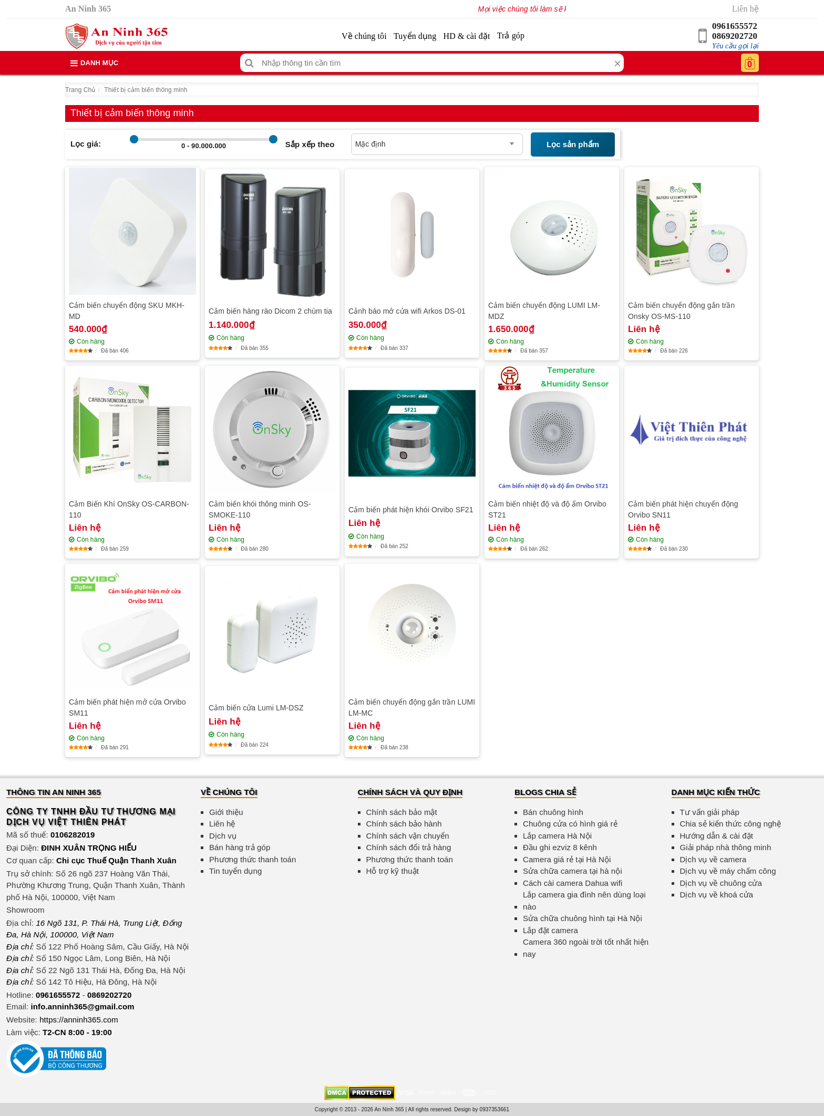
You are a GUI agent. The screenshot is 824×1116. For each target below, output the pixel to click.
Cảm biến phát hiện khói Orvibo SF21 (410, 509)
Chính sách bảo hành (404, 823)
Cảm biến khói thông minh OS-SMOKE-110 (260, 509)
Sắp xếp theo (310, 144)
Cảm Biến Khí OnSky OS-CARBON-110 (129, 509)
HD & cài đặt (467, 36)
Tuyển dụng (415, 36)
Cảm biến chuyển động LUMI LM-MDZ (544, 311)
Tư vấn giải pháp (709, 812)
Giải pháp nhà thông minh (725, 847)
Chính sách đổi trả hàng (408, 847)
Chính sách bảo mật (401, 812)
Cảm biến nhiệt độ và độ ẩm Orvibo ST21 (547, 509)
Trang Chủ (80, 90)
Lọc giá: (85, 143)
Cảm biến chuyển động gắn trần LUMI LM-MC (411, 707)
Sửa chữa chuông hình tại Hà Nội (582, 918)
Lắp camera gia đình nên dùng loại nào (584, 900)
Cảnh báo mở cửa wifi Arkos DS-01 (407, 311)
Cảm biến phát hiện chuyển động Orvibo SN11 (683, 509)
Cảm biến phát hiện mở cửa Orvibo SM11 (127, 707)
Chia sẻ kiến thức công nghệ (730, 823)
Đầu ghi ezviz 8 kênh (560, 847)
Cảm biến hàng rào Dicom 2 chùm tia (270, 311)
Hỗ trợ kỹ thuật (392, 870)
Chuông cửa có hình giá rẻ (570, 823)
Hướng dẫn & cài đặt (716, 835)
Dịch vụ (222, 835)
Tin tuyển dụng (235, 870)
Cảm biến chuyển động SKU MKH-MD (126, 311)
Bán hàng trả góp (239, 847)
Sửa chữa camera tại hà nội (572, 870)
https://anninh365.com (78, 1019)
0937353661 (495, 1109)
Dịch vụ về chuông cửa (721, 883)
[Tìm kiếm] (249, 63)
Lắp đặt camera (550, 930)
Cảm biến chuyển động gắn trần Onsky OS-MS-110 (681, 311)
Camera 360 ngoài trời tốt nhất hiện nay (585, 947)
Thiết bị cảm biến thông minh (145, 90)
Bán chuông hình (553, 812)
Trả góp (510, 35)
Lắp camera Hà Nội (557, 835)
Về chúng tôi (364, 36)
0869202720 (734, 36)
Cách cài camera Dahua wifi (572, 883)
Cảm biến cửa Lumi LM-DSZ (256, 708)
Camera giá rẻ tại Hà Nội (567, 859)
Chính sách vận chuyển (407, 835)
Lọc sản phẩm (573, 144)
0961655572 (734, 26)
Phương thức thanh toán (252, 859)
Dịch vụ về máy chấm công (728, 870)
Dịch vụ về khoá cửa (717, 894)
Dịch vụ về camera (713, 859)
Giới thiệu (226, 812)
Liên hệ (745, 8)
